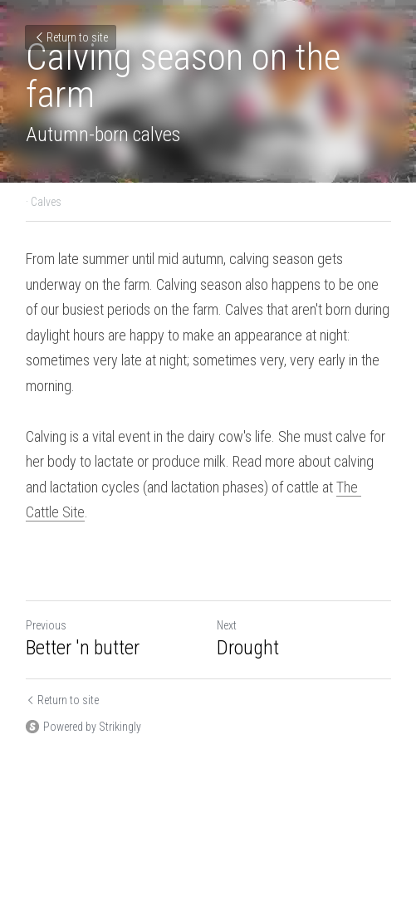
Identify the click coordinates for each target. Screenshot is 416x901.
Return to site (70, 37)
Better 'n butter (82, 647)
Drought (248, 647)
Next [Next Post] (227, 625)
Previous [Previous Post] (46, 625)
